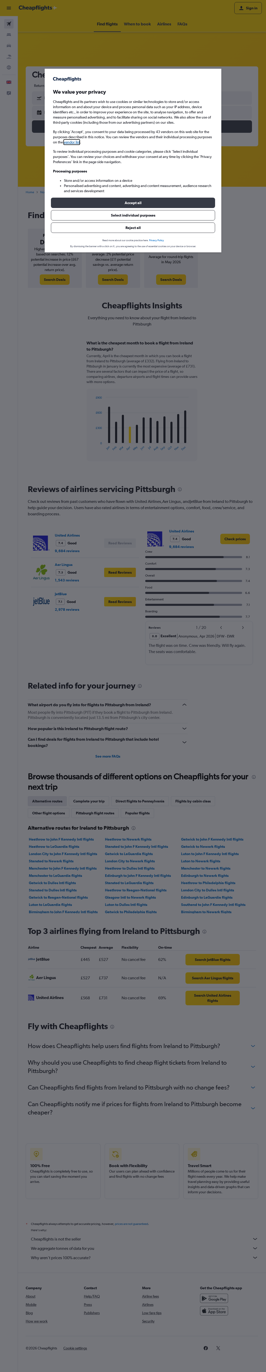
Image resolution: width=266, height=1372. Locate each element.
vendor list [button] (72, 142)
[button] (133, 203)
